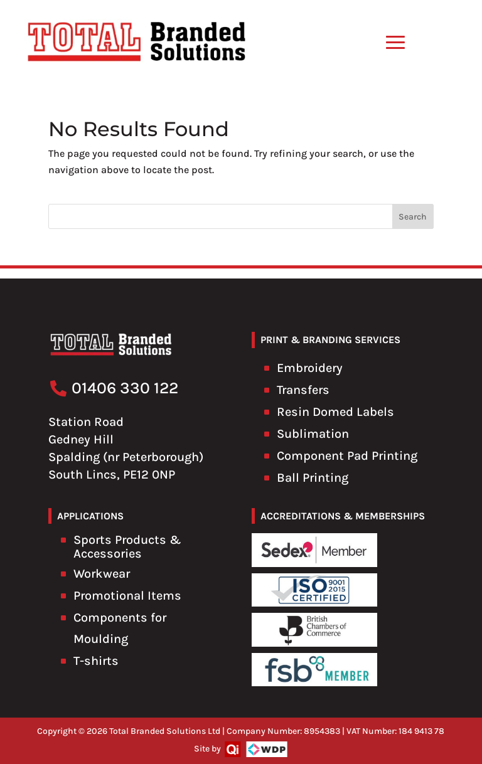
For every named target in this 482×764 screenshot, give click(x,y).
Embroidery (310, 368)
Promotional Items (127, 595)
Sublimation (313, 434)
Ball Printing (312, 477)
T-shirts (96, 661)
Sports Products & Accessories (127, 547)
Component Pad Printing (347, 455)
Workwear (101, 573)
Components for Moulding (119, 628)
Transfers (303, 390)
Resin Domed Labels (335, 412)
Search (413, 216)
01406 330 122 (125, 388)
